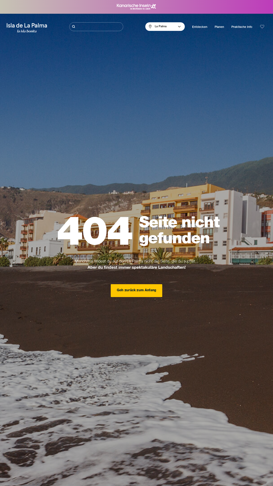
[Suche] (96, 26)
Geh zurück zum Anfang (136, 290)
